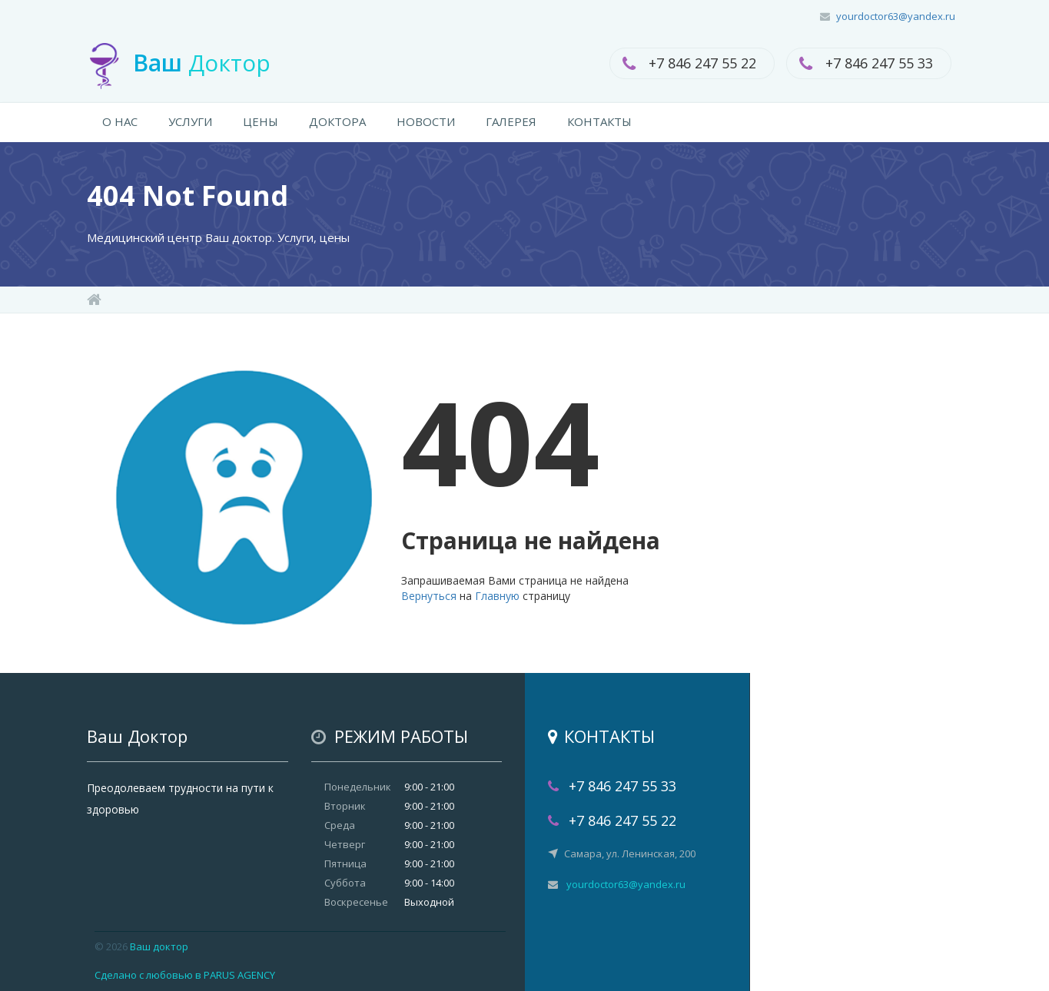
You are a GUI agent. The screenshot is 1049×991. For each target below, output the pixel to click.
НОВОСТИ (426, 121)
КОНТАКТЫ (599, 121)
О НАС (120, 121)
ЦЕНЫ (260, 121)
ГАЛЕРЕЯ (511, 121)
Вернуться (428, 595)
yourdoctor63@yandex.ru (895, 16)
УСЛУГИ (190, 121)
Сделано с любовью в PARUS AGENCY (185, 975)
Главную (497, 595)
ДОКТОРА (337, 121)
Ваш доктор (159, 946)
